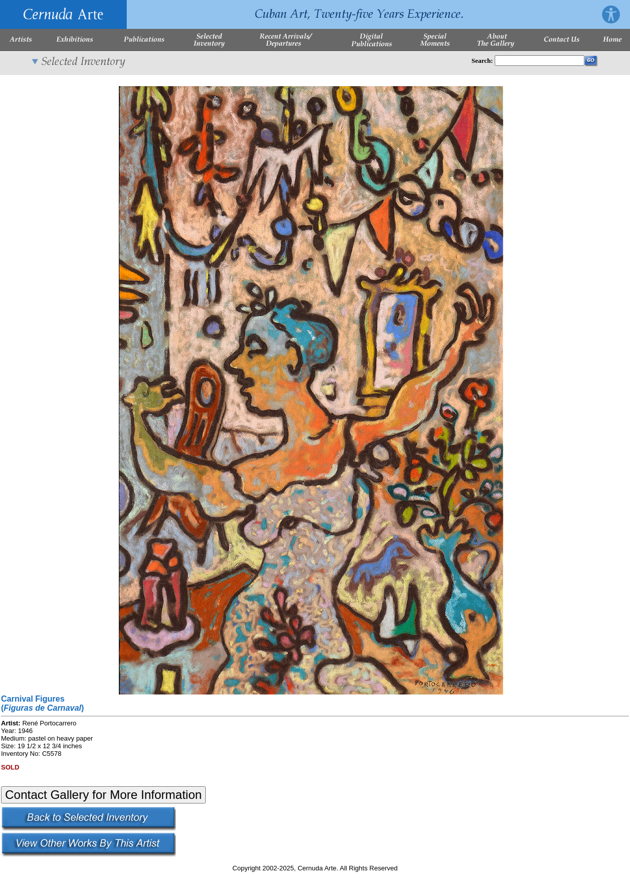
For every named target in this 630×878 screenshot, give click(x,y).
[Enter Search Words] (539, 60)
